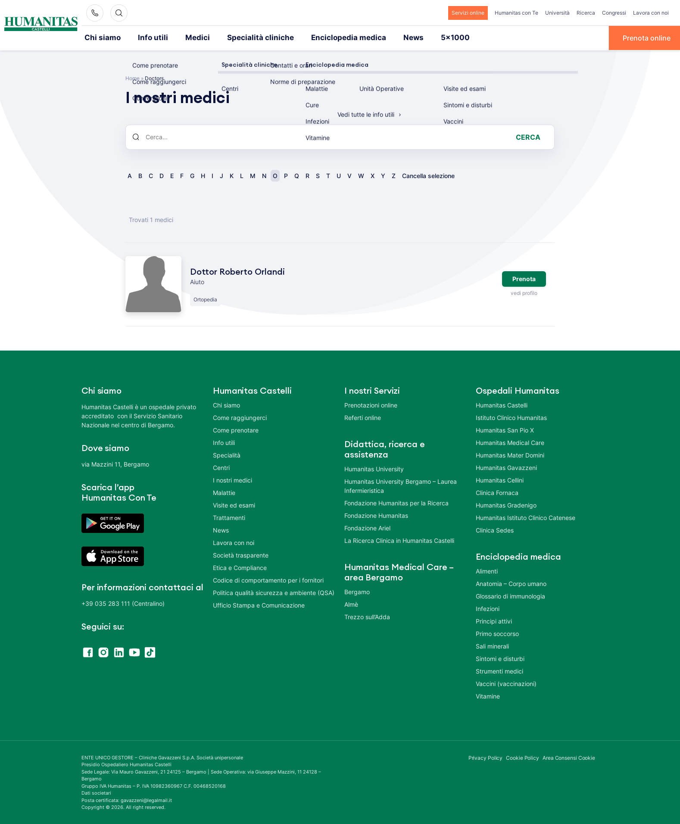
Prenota (524, 278)
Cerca (528, 136)
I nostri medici (232, 479)
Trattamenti (229, 516)
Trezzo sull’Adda (367, 616)
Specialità (226, 454)
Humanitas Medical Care (510, 441)
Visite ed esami (234, 504)
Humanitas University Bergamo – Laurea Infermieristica (400, 485)
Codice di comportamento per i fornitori (268, 579)
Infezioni (487, 607)
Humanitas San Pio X (505, 429)
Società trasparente (240, 554)
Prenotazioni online (370, 404)
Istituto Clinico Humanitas (511, 416)
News (387, 37)
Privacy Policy (485, 757)
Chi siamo (100, 37)
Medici (189, 37)
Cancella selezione (428, 175)
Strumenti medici (499, 670)
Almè (351, 603)
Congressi (614, 12)
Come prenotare (236, 429)
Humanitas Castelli (501, 404)
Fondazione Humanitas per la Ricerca (396, 502)
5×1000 (427, 37)
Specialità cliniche (246, 37)
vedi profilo (524, 292)
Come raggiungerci (240, 416)
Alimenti (487, 570)
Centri (221, 466)
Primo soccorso (497, 632)
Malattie (224, 491)
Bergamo (357, 591)
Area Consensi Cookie (569, 757)
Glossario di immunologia (510, 595)
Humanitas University (374, 468)
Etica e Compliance (240, 566)
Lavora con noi (651, 12)
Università (557, 12)
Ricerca (586, 12)
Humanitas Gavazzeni (506, 466)
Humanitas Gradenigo (506, 504)
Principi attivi (494, 620)
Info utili (147, 37)
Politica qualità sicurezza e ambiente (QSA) (273, 591)
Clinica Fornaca (497, 491)
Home (132, 77)
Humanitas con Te (516, 12)
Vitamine (488, 695)
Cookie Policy (522, 757)
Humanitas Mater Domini (510, 454)
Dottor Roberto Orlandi (237, 271)
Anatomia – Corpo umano (511, 582)
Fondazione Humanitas (376, 514)
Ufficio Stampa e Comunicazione (259, 604)
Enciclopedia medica (327, 37)
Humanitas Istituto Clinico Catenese (525, 516)
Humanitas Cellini (500, 479)
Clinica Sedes (495, 529)
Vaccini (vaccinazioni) (506, 682)
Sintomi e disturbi (500, 657)
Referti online (362, 416)
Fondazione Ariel (367, 527)
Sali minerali (492, 645)
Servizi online (468, 12)
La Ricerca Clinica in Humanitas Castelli (399, 539)
